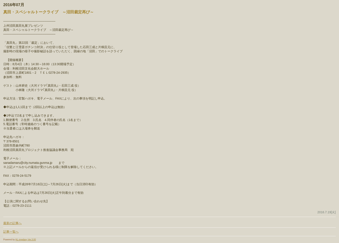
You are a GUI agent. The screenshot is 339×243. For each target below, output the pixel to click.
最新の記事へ (12, 223)
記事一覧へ (11, 231)
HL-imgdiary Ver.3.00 (26, 239)
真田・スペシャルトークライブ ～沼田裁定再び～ (48, 12)
